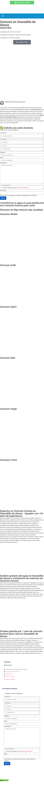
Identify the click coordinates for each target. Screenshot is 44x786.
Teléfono (2, 152)
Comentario (3, 162)
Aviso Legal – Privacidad (9, 679)
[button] (3, 16)
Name (5, 754)
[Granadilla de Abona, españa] (22, 613)
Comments (3, 190)
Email (1, 157)
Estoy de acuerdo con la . (16, 187)
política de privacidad (22, 187)
